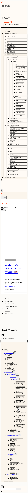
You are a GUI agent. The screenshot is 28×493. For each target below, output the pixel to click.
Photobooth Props (21, 102)
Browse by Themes (10, 177)
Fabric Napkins (13, 158)
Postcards (12, 176)
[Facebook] (4, 7)
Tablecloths (13, 167)
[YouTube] (8, 7)
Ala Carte (15, 410)
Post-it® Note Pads (15, 164)
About (7, 299)
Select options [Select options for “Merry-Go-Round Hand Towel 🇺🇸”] (10, 286)
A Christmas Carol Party (21, 69)
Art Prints (12, 149)
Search (18, 489)
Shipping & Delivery (11, 304)
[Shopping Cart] (2, 190)
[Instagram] (2, 7)
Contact (7, 311)
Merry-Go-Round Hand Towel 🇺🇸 (13, 268)
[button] (15, 288)
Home (6, 29)
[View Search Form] (2, 3)
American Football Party (21, 63)
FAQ (6, 308)
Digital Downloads (11, 374)
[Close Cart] (2, 335)
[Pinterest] (6, 7)
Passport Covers (14, 144)
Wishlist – (6, 18)
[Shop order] (8, 207)
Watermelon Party (21, 94)
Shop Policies (9, 301)
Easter (8, 39)
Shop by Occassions (8, 353)
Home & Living (10, 454)
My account (7, 17)
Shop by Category (8, 372)
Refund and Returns (11, 306)
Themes (15, 379)
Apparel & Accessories (12, 435)
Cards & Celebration (12, 474)
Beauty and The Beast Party (21, 72)
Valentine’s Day (11, 52)
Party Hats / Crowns (21, 117)
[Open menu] (4, 197)
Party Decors (13, 377)
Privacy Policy (9, 313)
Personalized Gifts (12, 123)
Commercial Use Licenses (16, 121)
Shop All (7, 31)
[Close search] (2, 487)
